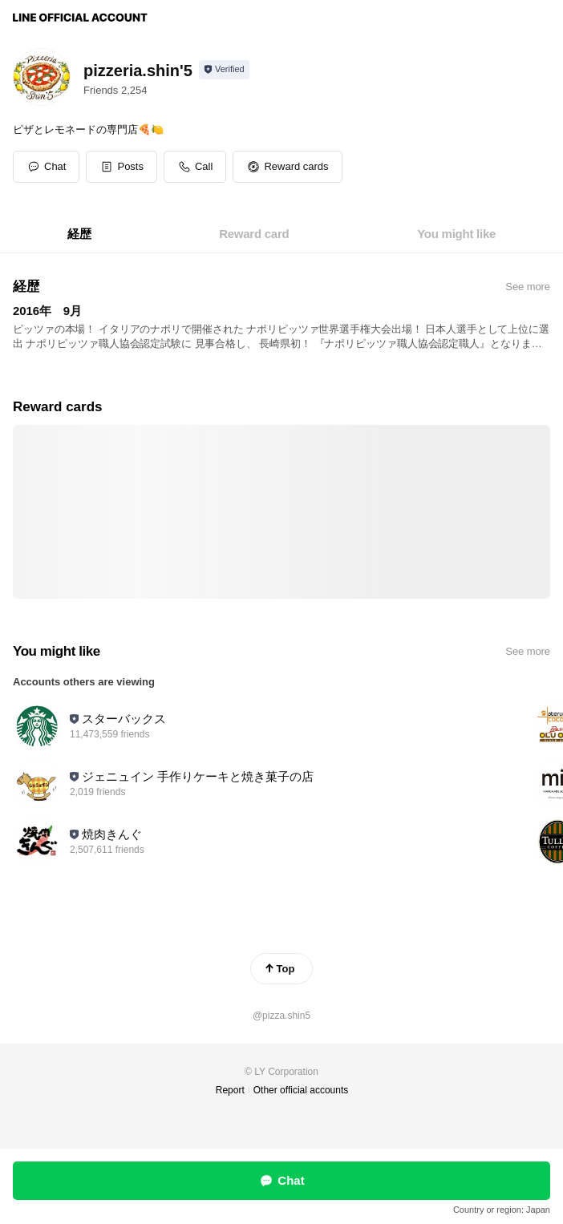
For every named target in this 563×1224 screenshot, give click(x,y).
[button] (121, 167)
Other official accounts (301, 1090)
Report (230, 1090)
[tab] (79, 234)
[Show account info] (224, 69)
